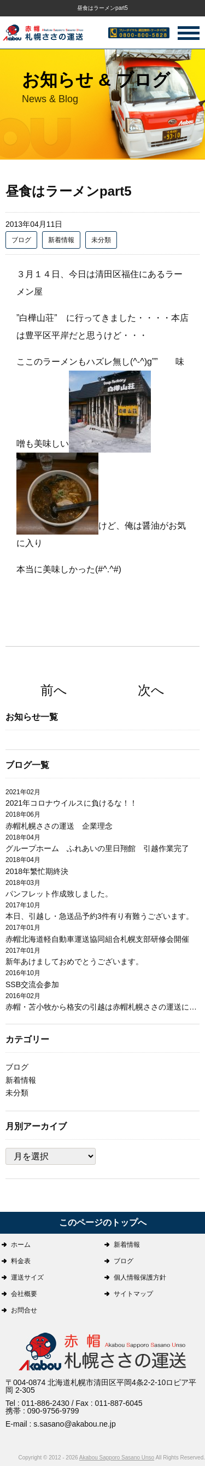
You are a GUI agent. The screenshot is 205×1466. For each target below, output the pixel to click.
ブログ (21, 240)
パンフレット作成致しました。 (59, 893)
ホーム (21, 1244)
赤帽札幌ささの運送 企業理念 (59, 826)
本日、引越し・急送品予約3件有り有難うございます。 (99, 916)
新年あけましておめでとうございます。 (74, 961)
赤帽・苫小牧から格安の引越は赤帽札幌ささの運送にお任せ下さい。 (102, 1006)
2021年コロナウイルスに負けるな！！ (71, 803)
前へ (53, 690)
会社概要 (24, 1294)
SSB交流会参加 (32, 984)
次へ (151, 690)
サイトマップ (133, 1294)
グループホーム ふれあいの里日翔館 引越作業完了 (97, 848)
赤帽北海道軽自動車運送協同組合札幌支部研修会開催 (97, 939)
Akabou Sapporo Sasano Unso (116, 1458)
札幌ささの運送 (103, 1352)
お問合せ (24, 1310)
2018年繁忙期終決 (36, 871)
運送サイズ (27, 1277)
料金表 (21, 1261)
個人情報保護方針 (140, 1277)
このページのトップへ (103, 1222)
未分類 (101, 240)
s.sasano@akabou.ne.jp (74, 1424)
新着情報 (61, 240)
